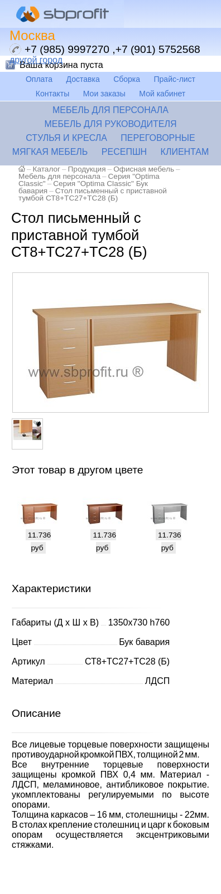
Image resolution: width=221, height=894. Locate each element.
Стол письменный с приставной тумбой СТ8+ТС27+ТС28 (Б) (92, 194)
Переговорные (158, 138)
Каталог (46, 169)
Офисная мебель (143, 169)
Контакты (52, 93)
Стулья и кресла (66, 138)
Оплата (39, 79)
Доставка (83, 79)
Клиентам (185, 152)
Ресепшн (124, 152)
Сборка (126, 79)
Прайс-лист (175, 79)
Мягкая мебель (50, 152)
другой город (36, 60)
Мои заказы (104, 93)
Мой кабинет (162, 93)
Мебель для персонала (110, 110)
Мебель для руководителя (110, 124)
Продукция (87, 169)
